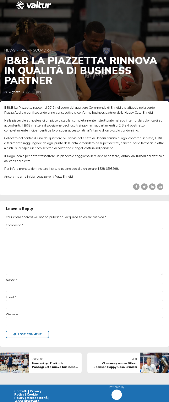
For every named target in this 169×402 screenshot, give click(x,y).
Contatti (20, 391)
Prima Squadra (35, 50)
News (9, 50)
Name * (11, 280)
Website (12, 314)
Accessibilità (37, 398)
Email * (11, 297)
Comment (14, 225)
